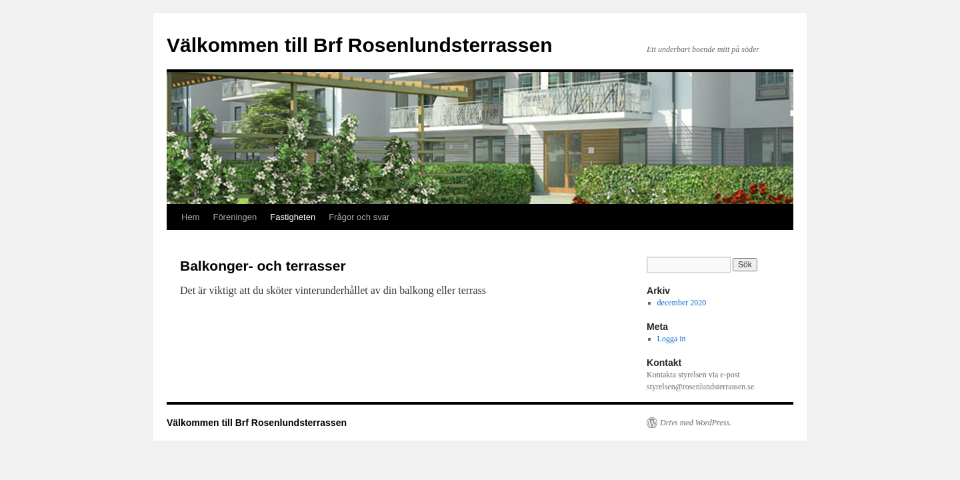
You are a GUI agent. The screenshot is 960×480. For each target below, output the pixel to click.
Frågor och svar (359, 217)
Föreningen (235, 217)
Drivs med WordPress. (695, 422)
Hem (190, 217)
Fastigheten (292, 217)
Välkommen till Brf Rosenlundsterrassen (360, 45)
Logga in (671, 338)
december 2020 (682, 302)
